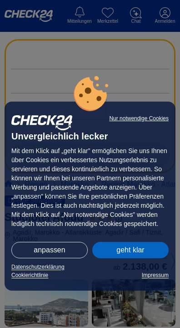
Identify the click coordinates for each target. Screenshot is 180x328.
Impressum (155, 275)
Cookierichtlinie (29, 275)
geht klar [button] (130, 250)
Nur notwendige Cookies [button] (139, 118)
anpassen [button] (49, 250)
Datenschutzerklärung (38, 267)
